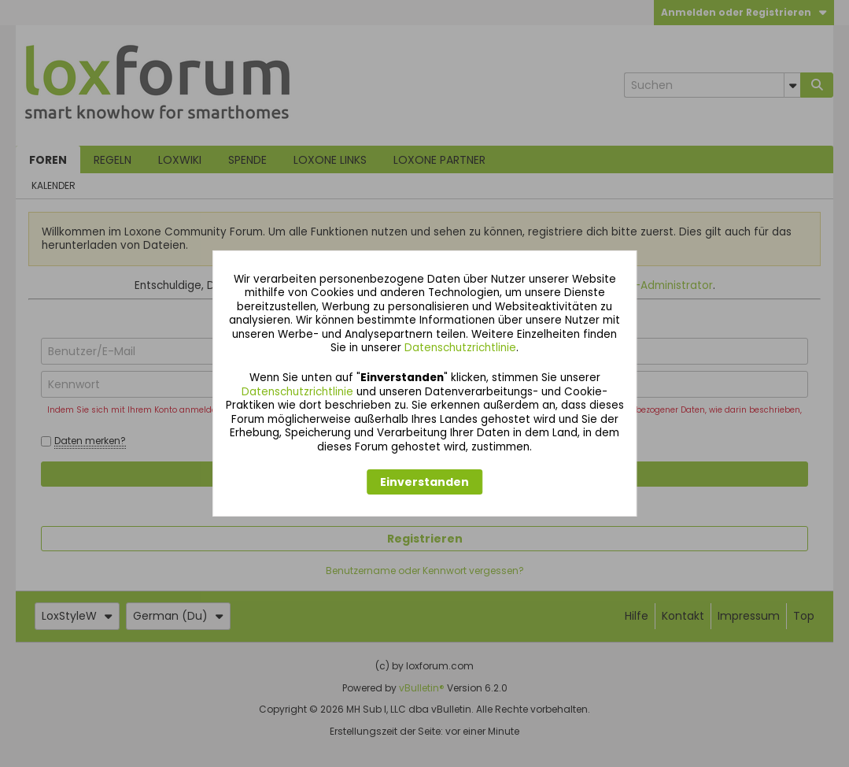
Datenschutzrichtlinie (460, 347)
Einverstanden (424, 482)
